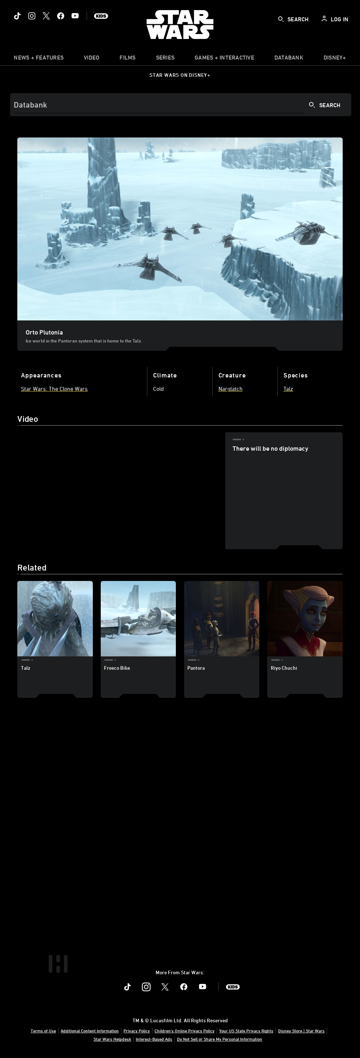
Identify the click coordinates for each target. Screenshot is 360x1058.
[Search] (180, 104)
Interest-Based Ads (154, 1038)
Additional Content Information (90, 1030)
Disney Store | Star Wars (301, 1030)
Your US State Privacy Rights (246, 1030)
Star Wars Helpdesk (112, 1038)
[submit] (281, 19)
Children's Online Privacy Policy (184, 1030)
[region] (121, 490)
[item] (39, 59)
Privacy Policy (136, 1030)
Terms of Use (43, 1030)
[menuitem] (91, 59)
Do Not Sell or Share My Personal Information (219, 1038)
